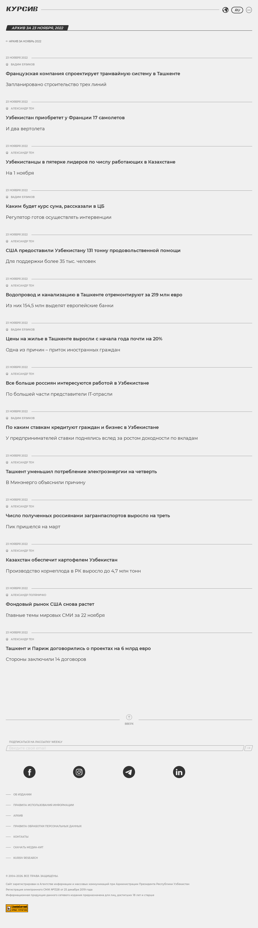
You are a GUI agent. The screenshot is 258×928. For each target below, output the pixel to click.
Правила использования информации (43, 805)
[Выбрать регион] (225, 10)
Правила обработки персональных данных (47, 826)
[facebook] (29, 772)
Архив (18, 815)
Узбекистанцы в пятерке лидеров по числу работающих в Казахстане (90, 162)
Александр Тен (22, 108)
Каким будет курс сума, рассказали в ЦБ (55, 206)
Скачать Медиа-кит (28, 847)
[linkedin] (179, 772)
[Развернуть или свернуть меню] (249, 10)
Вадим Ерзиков (23, 64)
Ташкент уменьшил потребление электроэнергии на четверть (81, 471)
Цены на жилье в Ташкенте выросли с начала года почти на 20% (84, 339)
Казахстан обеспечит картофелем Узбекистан (61, 560)
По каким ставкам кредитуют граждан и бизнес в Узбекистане (82, 427)
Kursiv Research (25, 858)
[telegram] (129, 772)
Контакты (20, 836)
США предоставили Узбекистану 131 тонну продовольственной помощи (93, 250)
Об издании (22, 794)
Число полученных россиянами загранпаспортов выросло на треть (88, 515)
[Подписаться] (248, 748)
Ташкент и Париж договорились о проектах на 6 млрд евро (78, 648)
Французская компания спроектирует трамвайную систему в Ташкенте (93, 73)
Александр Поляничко (28, 595)
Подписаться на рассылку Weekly (35, 742)
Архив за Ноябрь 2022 (23, 41)
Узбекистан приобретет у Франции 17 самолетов (65, 117)
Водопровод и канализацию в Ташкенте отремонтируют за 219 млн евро (94, 295)
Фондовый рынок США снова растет (50, 604)
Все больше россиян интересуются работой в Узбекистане (77, 383)
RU (237, 10)
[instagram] (79, 772)
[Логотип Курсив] (22, 8)
